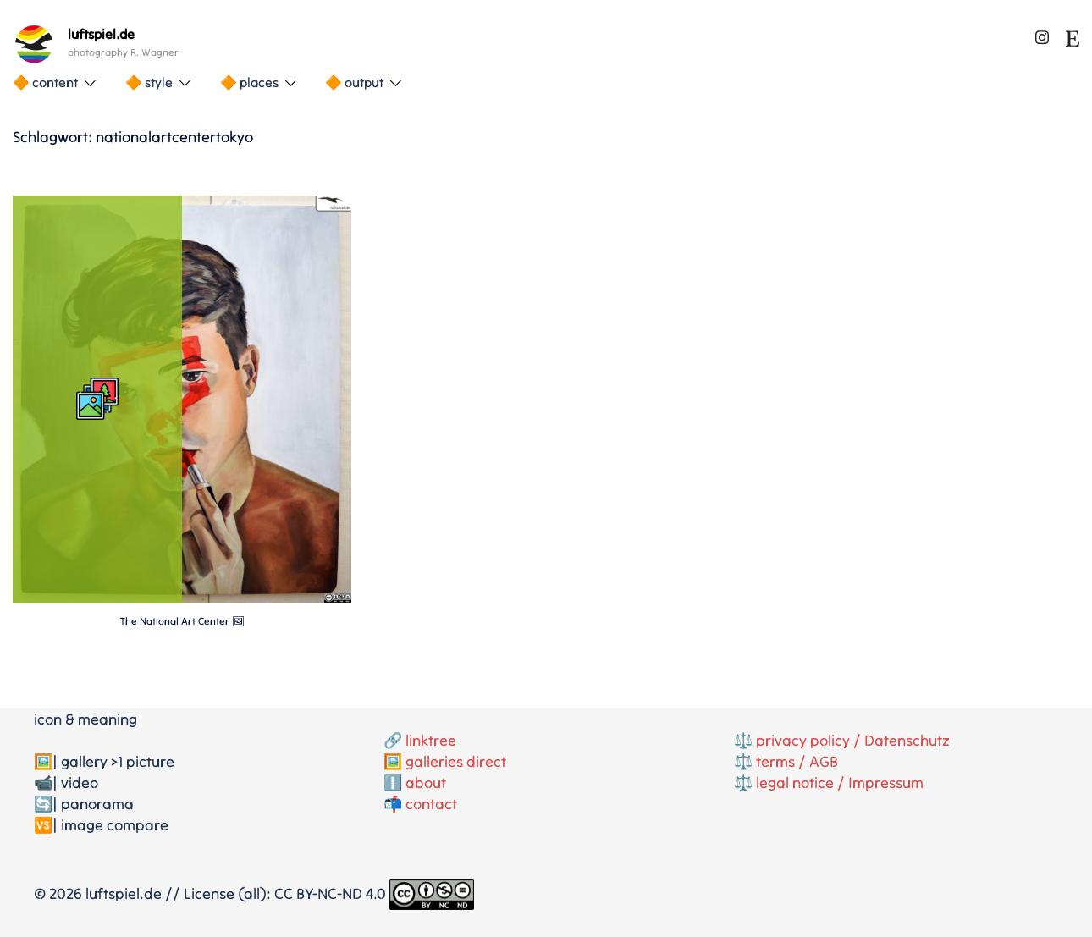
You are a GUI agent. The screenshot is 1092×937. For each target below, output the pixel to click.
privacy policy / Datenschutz (853, 740)
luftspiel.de (101, 33)
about (425, 782)
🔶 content (45, 82)
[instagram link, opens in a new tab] (1042, 34)
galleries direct (455, 761)
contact (431, 803)
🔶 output (354, 82)
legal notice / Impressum (840, 782)
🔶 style (149, 82)
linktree (430, 740)
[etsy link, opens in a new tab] (1072, 34)
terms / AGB (797, 761)
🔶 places (249, 82)
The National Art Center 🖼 (182, 621)
